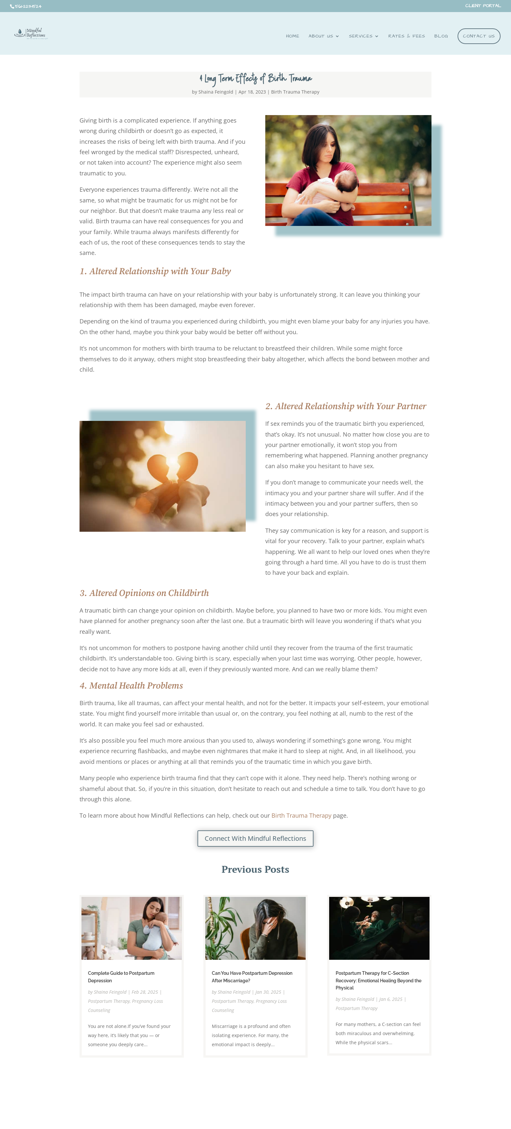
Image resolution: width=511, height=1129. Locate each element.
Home (292, 36)
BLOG (441, 36)
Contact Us (479, 36)
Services (361, 36)
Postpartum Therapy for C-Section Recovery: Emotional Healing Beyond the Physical (378, 980)
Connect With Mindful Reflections (255, 838)
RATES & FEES (406, 36)
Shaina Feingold (215, 92)
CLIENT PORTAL (483, 6)
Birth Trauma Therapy (295, 92)
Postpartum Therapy (109, 1001)
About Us (321, 36)
